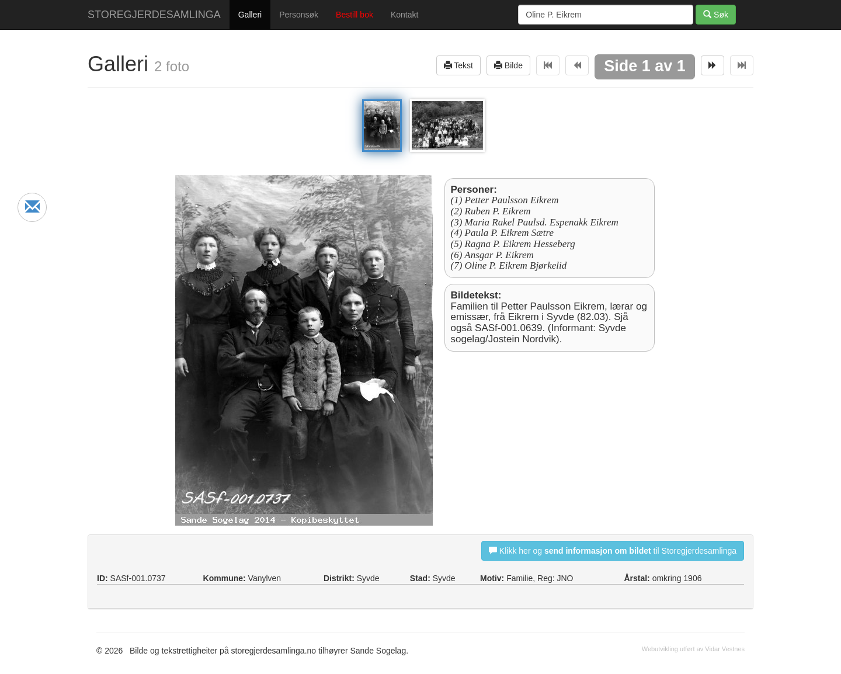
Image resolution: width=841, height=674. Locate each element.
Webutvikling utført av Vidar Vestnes (693, 648)
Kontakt (404, 14)
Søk (715, 14)
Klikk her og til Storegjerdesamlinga (612, 550)
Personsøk (298, 14)
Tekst (458, 65)
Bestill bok (354, 14)
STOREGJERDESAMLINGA (154, 14)
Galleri (250, 14)
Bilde (508, 65)
